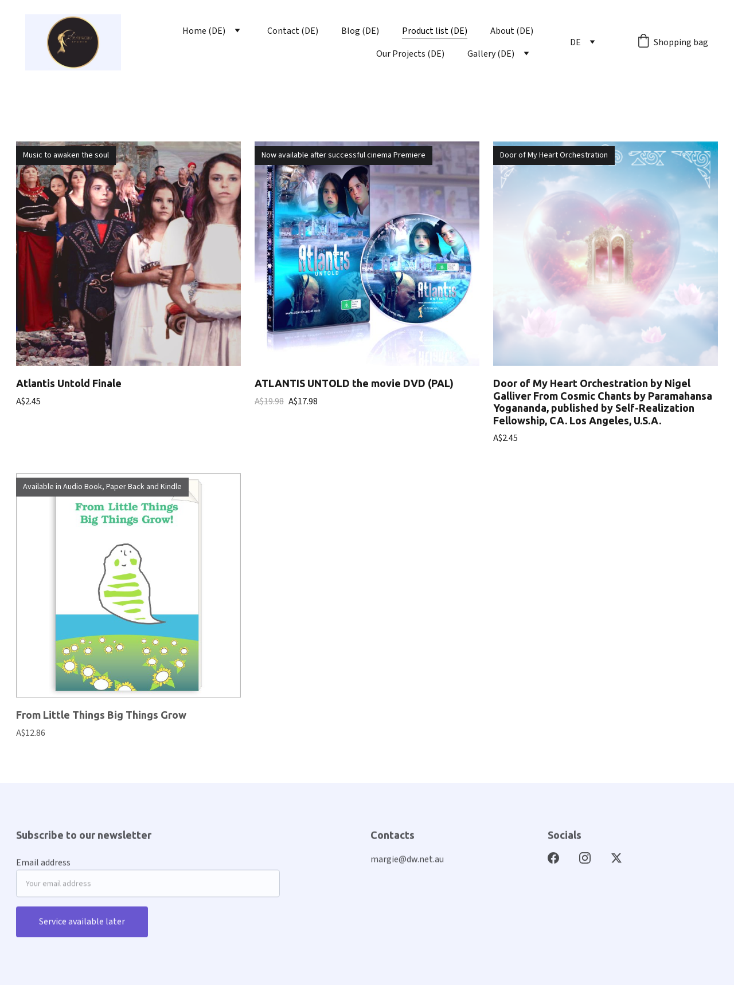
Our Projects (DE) (410, 54)
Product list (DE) (434, 31)
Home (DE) (203, 31)
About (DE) (511, 31)
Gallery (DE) (490, 54)
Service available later (82, 926)
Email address (43, 867)
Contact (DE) (292, 31)
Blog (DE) (360, 31)
